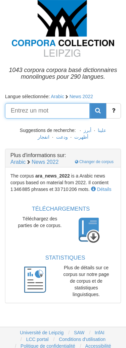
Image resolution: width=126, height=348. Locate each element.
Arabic (57, 96)
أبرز (87, 130)
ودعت (62, 137)
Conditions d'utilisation (82, 339)
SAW (78, 332)
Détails (101, 189)
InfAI (98, 332)
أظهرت (81, 137)
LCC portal (37, 339)
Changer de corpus (94, 162)
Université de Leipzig (42, 332)
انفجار (43, 137)
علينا (102, 130)
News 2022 (81, 96)
